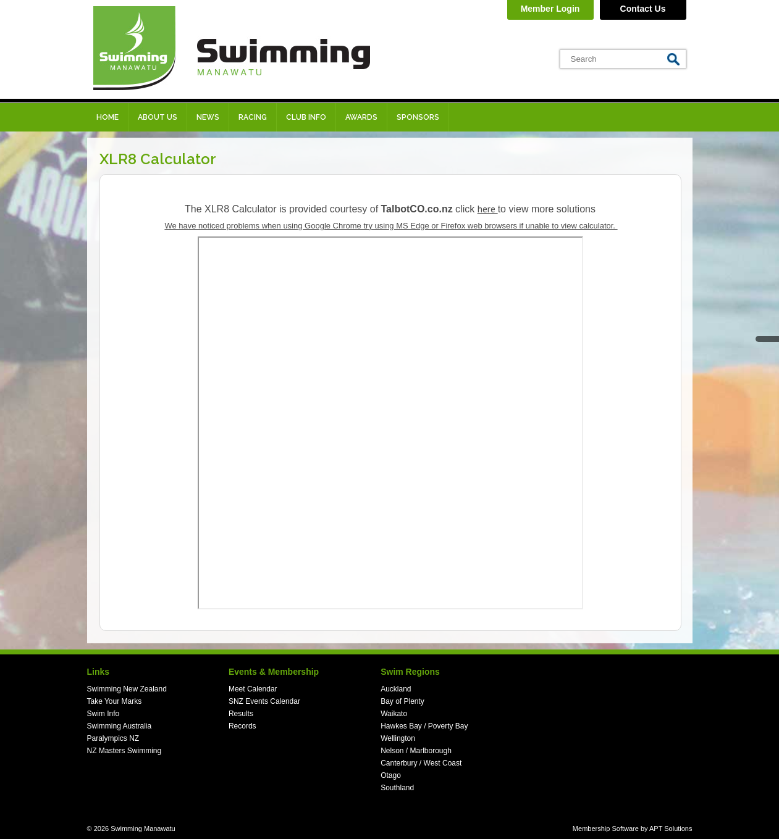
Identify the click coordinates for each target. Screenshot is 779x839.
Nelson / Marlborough (416, 750)
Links (98, 672)
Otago (391, 775)
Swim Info (103, 713)
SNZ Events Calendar (264, 701)
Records (242, 726)
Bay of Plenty (402, 701)
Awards (361, 117)
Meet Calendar (253, 689)
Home (107, 117)
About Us (157, 117)
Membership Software (606, 828)
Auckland (396, 689)
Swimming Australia (119, 726)
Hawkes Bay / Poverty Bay (424, 726)
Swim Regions (410, 672)
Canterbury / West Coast (421, 763)
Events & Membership (274, 672)
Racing (252, 117)
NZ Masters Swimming (124, 750)
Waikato (394, 713)
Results (241, 713)
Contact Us (643, 9)
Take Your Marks (114, 701)
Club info (306, 117)
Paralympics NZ (113, 738)
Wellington (398, 738)
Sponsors (418, 117)
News (207, 117)
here (488, 208)
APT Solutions (671, 828)
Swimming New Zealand (127, 689)
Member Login (550, 9)
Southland (397, 787)
